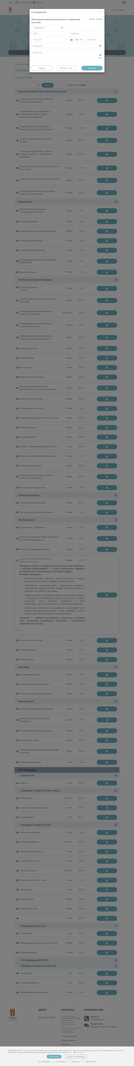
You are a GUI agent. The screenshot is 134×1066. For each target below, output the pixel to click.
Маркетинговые (89, 1061)
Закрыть (42, 68)
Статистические (59, 1061)
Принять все (54, 1056)
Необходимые (44, 1061)
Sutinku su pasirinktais (76, 1056)
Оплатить (92, 68)
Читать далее (79, 1052)
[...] (65, 46)
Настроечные (74, 1061)
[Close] (102, 12)
